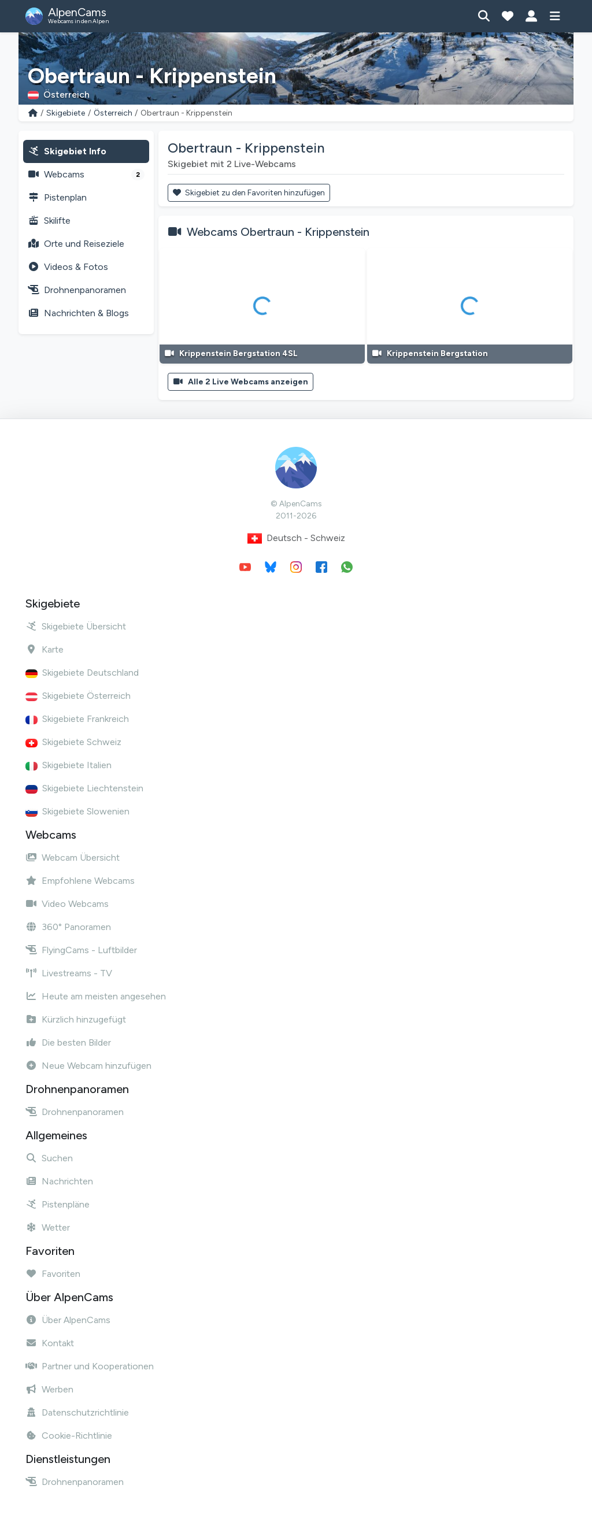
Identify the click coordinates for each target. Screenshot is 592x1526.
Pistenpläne (57, 1204)
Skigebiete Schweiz (73, 741)
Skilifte (49, 220)
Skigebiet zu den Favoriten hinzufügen (249, 193)
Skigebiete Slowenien (77, 811)
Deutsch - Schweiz (296, 538)
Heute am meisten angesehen (95, 996)
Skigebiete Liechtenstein (84, 788)
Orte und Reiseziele (76, 243)
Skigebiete (65, 113)
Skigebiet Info (67, 151)
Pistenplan (57, 197)
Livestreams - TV (68, 973)
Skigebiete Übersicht (75, 626)
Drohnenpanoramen (77, 289)
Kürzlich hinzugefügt (75, 1019)
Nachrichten (59, 1181)
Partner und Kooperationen (89, 1366)
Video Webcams (67, 903)
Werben (49, 1389)
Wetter (47, 1227)
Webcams (86, 174)
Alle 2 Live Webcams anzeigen (240, 382)
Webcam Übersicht (72, 857)
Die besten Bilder (68, 1042)
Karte (44, 649)
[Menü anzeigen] (555, 16)
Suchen (49, 1158)
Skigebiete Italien (68, 765)
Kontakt (49, 1343)
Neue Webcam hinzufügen (88, 1065)
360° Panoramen (68, 926)
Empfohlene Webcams (80, 880)
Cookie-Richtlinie (68, 1435)
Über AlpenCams (67, 1319)
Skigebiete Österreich (78, 695)
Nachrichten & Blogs (78, 313)
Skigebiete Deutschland (82, 672)
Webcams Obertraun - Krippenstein (278, 232)
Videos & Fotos (68, 266)
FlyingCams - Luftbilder (81, 950)
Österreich (113, 113)
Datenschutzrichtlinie (77, 1412)
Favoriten (52, 1273)
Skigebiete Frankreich (77, 718)
